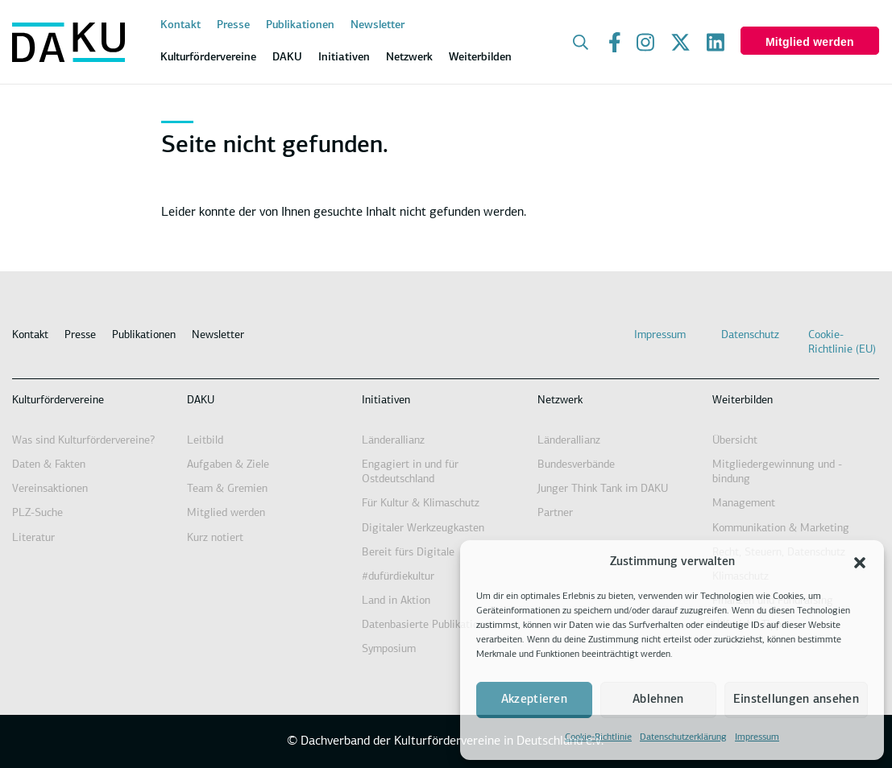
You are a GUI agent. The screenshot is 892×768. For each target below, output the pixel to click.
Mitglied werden (809, 41)
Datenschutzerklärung (683, 737)
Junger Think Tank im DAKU (602, 489)
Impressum (757, 737)
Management (743, 504)
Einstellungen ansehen (796, 700)
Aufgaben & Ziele (228, 465)
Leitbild (205, 441)
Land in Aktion (396, 601)
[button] (860, 563)
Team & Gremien (227, 489)
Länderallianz (393, 441)
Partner (555, 513)
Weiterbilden (742, 400)
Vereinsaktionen (50, 489)
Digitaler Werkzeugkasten (423, 528)
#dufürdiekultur (398, 577)
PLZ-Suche (37, 513)
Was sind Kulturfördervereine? (83, 441)
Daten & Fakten (48, 465)
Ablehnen (658, 700)
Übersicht (734, 441)
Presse (233, 25)
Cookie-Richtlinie (598, 737)
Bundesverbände (576, 465)
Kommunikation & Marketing (780, 528)
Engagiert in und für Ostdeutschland (410, 472)
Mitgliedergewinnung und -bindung (777, 472)
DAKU (200, 400)
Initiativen (386, 400)
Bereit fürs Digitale (408, 553)
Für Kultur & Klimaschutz (420, 504)
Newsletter (378, 25)
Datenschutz (750, 335)
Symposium (389, 649)
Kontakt (180, 25)
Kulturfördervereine (58, 400)
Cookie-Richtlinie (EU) (842, 342)
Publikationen (300, 25)
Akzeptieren (534, 700)
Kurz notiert (215, 538)
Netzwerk (560, 400)
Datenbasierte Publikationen (429, 625)
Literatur (33, 538)
